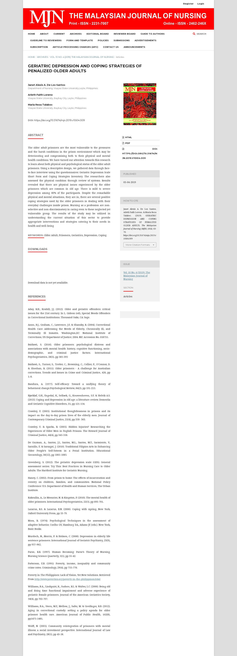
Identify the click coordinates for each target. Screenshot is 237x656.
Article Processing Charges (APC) (75, 47)
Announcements (134, 47)
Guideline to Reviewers (46, 40)
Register (188, 3)
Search (201, 33)
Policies (103, 40)
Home (31, 33)
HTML (128, 137)
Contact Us (111, 47)
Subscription (39, 47)
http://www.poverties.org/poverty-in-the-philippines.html (67, 579)
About (44, 33)
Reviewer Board (125, 33)
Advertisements (145, 40)
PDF (127, 143)
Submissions (122, 40)
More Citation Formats (138, 244)
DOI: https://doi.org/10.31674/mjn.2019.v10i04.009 (140, 153)
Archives (76, 33)
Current (59, 33)
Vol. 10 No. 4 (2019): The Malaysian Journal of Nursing (82, 57)
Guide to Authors (153, 33)
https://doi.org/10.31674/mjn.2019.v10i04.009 (59, 120)
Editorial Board (98, 33)
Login (200, 3)
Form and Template (79, 40)
